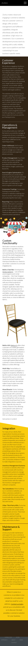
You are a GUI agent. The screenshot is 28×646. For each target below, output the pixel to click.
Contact (14, 642)
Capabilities (8, 637)
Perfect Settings (7, 272)
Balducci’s (14, 345)
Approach (4, 640)
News (21, 640)
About (13, 640)
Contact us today (17, 604)
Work (18, 637)
